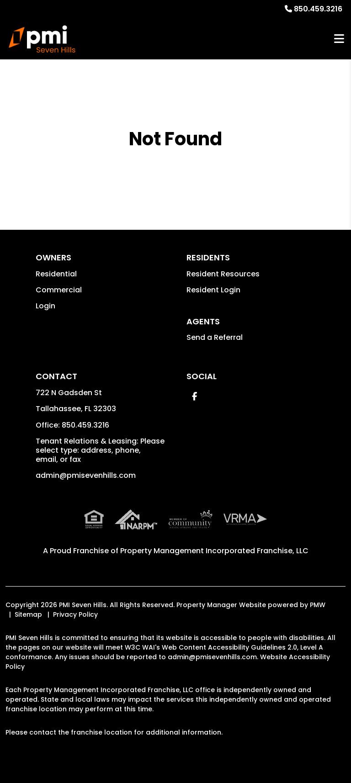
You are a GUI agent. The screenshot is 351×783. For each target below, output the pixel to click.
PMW (317, 604)
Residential (56, 274)
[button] (194, 396)
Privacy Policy (75, 614)
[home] (42, 39)
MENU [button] (339, 39)
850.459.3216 (318, 9)
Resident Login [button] (213, 290)
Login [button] (45, 306)
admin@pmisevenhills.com (86, 475)
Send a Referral (214, 337)
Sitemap (28, 614)
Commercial (59, 290)
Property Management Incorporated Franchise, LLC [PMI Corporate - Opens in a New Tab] (214, 550)
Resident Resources (223, 274)
